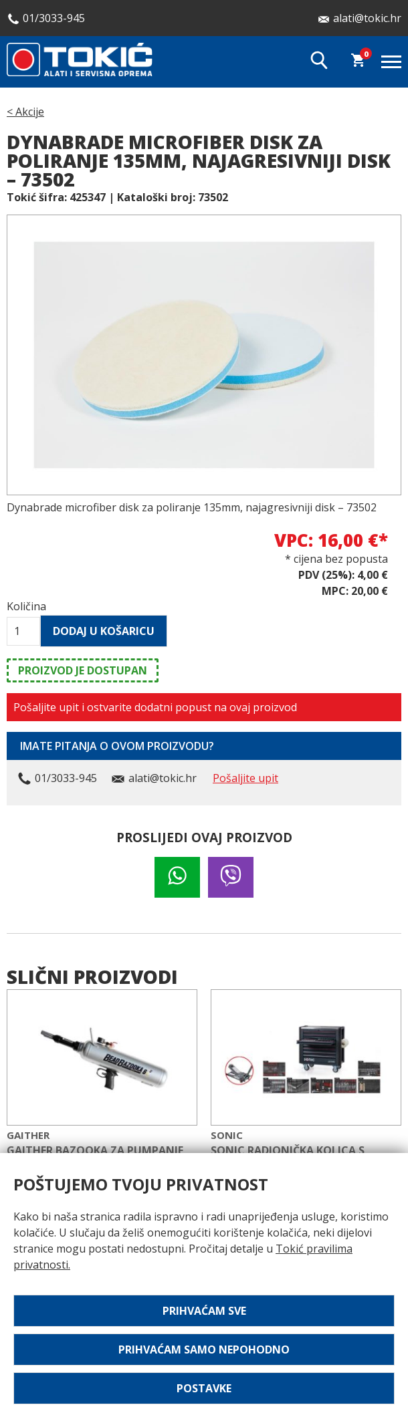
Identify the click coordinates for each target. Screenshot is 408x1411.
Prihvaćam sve (204, 1310)
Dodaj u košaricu (104, 631)
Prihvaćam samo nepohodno (204, 1349)
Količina (23, 606)
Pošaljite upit (245, 778)
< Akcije (25, 111)
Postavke (204, 1388)
